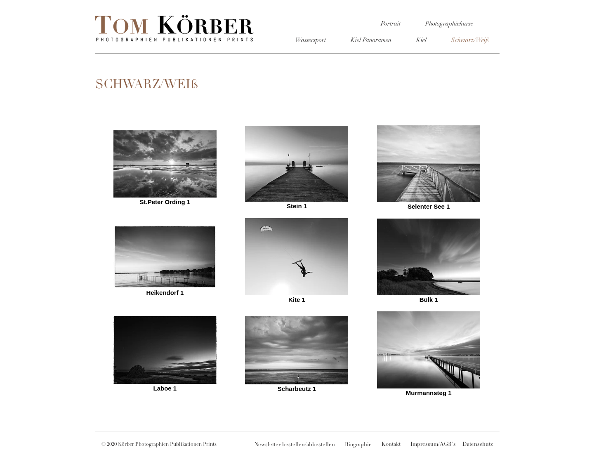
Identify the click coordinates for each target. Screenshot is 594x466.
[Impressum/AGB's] (433, 445)
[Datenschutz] (477, 445)
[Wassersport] (310, 40)
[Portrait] (390, 24)
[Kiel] (421, 40)
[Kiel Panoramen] (371, 40)
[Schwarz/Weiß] (470, 40)
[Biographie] (358, 445)
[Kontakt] (391, 445)
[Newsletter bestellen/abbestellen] (294, 445)
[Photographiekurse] (449, 24)
